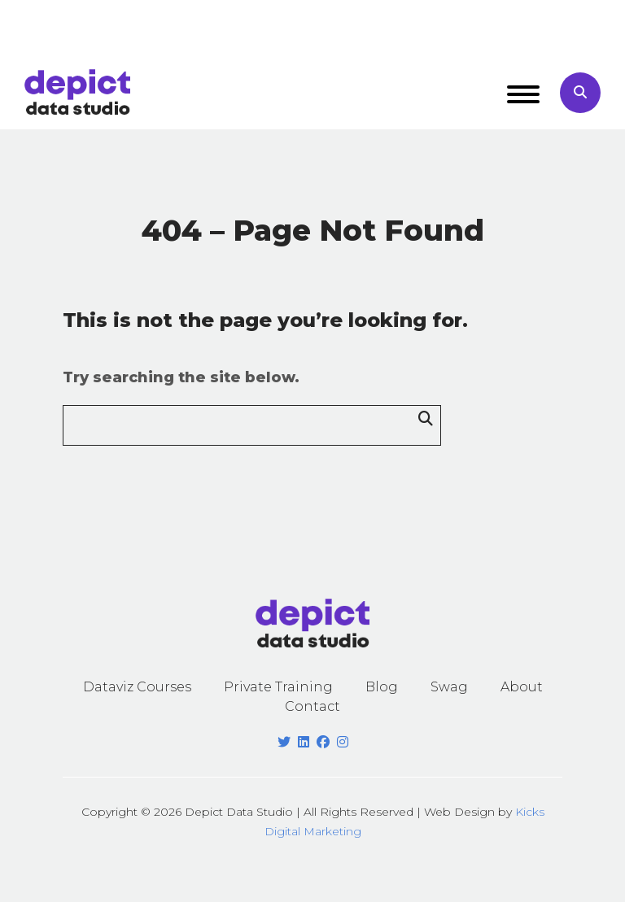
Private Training (278, 687)
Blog (381, 687)
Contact (312, 706)
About (521, 687)
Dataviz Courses (137, 687)
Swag (449, 687)
